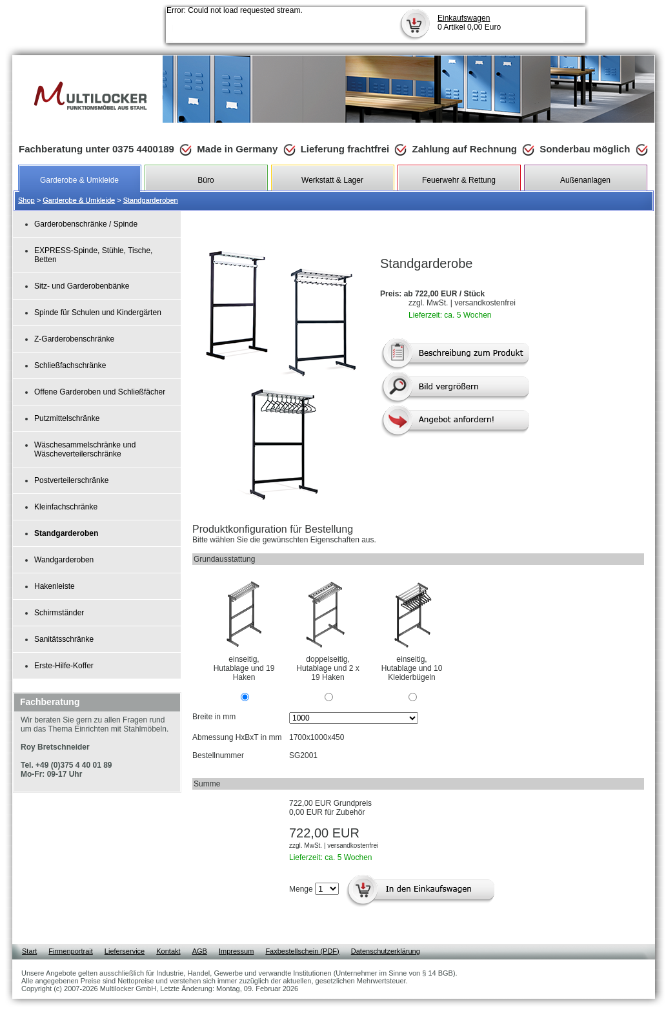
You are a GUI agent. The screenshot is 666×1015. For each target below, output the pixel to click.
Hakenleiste (54, 586)
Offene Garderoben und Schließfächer (99, 391)
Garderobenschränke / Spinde (85, 224)
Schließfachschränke (70, 365)
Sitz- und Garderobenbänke (81, 286)
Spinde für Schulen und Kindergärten (97, 312)
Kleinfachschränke (65, 506)
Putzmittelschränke (66, 418)
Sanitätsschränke (64, 639)
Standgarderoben (150, 200)
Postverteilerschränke (71, 480)
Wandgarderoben (64, 559)
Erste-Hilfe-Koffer (64, 665)
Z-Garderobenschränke (74, 338)
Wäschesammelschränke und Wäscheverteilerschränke (85, 449)
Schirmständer (59, 612)
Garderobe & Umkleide (79, 200)
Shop (26, 200)
